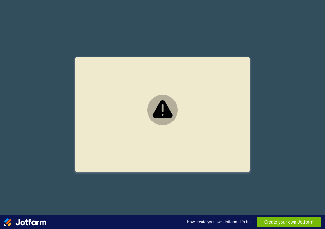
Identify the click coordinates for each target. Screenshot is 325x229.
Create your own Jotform (289, 222)
